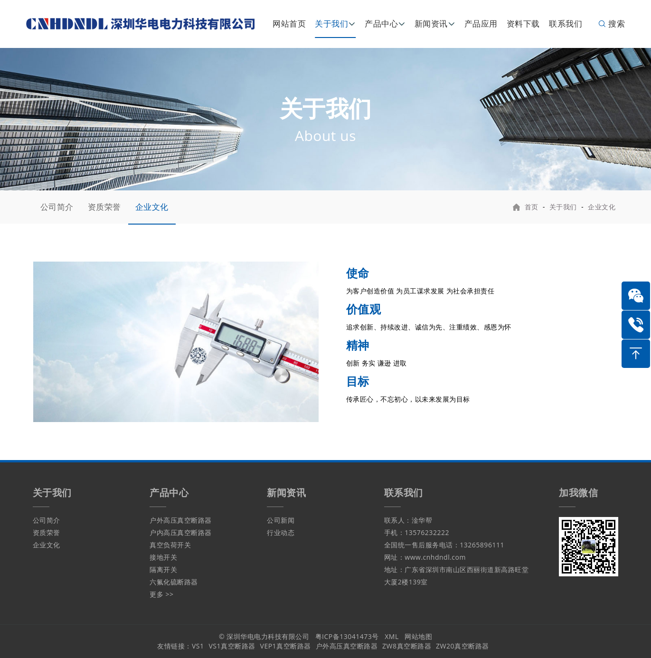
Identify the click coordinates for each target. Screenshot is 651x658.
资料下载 (523, 23)
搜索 (611, 23)
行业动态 (280, 532)
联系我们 (565, 23)
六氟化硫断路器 (174, 581)
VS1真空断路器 (232, 645)
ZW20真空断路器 (462, 645)
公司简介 (57, 206)
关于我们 (331, 23)
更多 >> (161, 594)
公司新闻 (280, 520)
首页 (531, 206)
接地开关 (163, 557)
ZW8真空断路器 (406, 645)
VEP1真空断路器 (285, 645)
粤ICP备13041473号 (347, 636)
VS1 (198, 645)
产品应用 (481, 23)
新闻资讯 (431, 23)
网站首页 (289, 23)
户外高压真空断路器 (181, 520)
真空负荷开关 (170, 544)
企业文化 (152, 206)
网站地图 (418, 636)
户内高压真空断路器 (181, 532)
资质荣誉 (104, 206)
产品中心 (381, 23)
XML (392, 636)
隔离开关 (163, 569)
